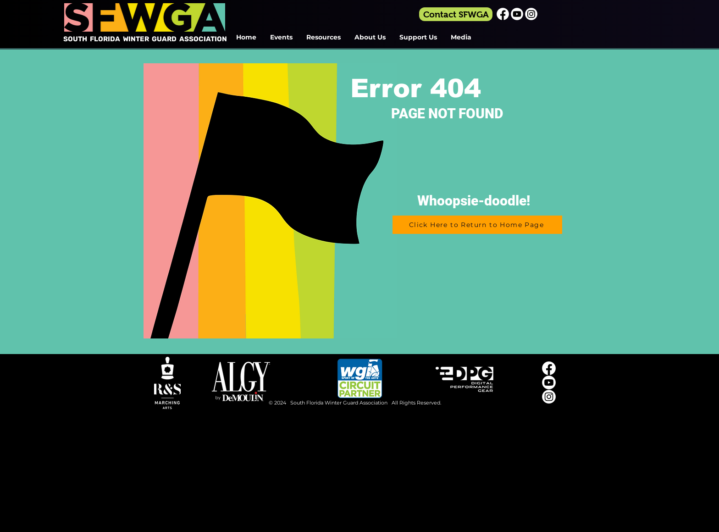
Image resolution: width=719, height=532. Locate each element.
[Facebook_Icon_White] (503, 14)
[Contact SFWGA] (455, 14)
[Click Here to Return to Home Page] (477, 225)
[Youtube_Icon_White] (517, 14)
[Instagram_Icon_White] (531, 14)
